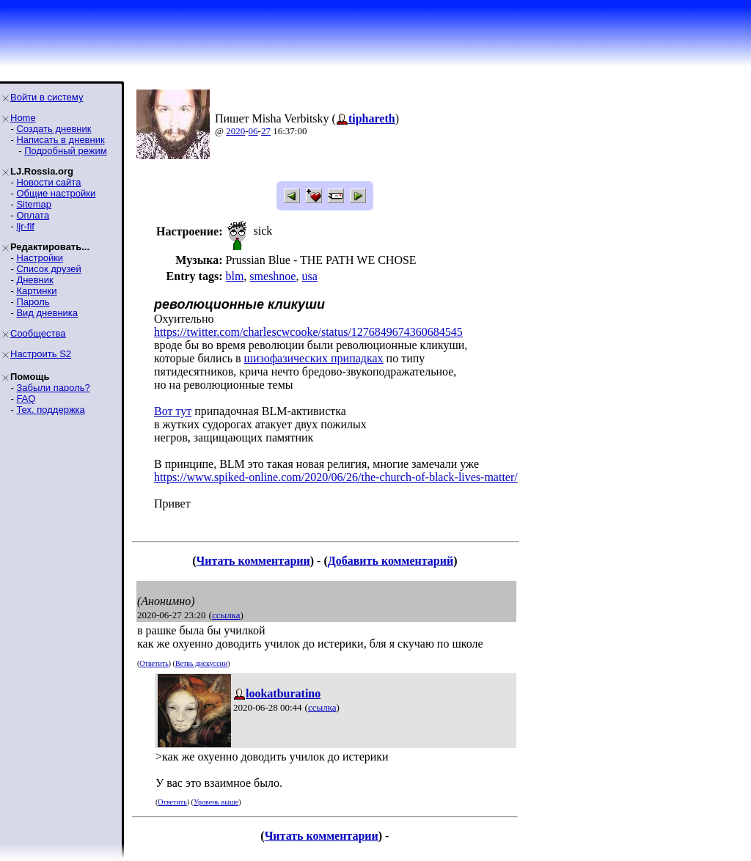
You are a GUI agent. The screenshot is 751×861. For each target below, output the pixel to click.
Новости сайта (48, 182)
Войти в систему (46, 97)
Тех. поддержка (50, 409)
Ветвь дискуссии (201, 663)
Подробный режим (65, 150)
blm (234, 276)
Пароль (32, 301)
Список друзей (48, 268)
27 (266, 130)
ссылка (226, 614)
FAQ (25, 398)
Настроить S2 (40, 353)
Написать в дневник (60, 139)
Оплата (32, 215)
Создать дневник (53, 128)
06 (253, 130)
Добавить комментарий (390, 560)
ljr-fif (25, 226)
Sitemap (33, 204)
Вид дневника (47, 312)
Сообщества (38, 333)
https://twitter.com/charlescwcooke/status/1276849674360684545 (308, 332)
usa (309, 276)
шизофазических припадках (314, 358)
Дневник (34, 279)
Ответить (153, 663)
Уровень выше (216, 802)
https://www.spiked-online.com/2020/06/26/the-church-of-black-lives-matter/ (336, 477)
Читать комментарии (253, 560)
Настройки (39, 257)
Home (23, 117)
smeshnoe (272, 276)
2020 (235, 130)
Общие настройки (55, 193)
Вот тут (172, 411)
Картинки (36, 290)
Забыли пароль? (52, 387)
